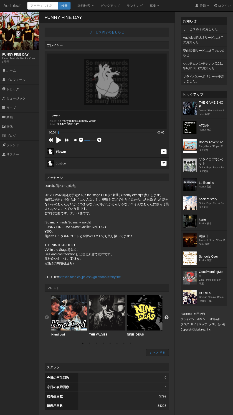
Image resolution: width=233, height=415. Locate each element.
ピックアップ (110, 6)
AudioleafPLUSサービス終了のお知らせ (203, 40)
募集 (154, 6)
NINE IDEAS (144, 315)
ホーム (9, 70)
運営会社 (215, 319)
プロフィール (13, 80)
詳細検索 (86, 6)
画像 (7, 126)
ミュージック (13, 98)
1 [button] (83, 343)
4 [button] (103, 343)
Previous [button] (47, 317)
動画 (7, 117)
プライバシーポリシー (194, 319)
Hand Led (69, 315)
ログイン (222, 6)
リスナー (10, 154)
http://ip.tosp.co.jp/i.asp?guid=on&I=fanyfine (90, 277)
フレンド (10, 145)
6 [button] (117, 343)
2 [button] (89, 343)
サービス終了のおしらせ (106, 32)
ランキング (135, 6)
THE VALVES (107, 315)
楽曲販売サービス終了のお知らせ (203, 53)
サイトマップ (199, 324)
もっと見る (157, 352)
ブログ (9, 136)
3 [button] (96, 343)
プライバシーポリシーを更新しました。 (203, 79)
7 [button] (124, 343)
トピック (10, 89)
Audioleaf (11, 5)
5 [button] (110, 343)
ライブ (9, 108)
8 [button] (130, 343)
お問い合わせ (217, 324)
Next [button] (166, 317)
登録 (202, 6)
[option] (69, 315)
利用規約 (199, 313)
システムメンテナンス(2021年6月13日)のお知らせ (203, 66)
